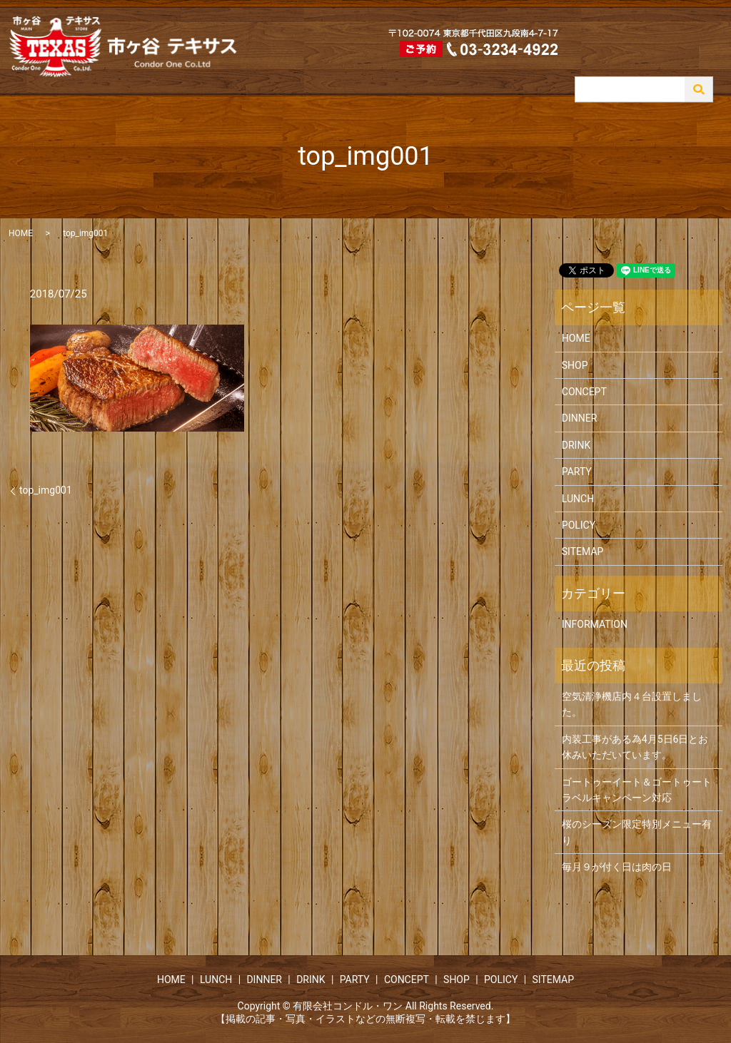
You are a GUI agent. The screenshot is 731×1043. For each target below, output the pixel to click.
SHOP (702, 73)
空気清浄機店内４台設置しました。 (632, 704)
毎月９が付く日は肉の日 (617, 866)
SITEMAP (583, 551)
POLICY (578, 525)
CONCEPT (654, 73)
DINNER (518, 73)
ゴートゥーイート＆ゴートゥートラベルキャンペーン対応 (637, 789)
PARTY (606, 73)
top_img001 (45, 490)
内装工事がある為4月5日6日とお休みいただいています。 (635, 746)
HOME (429, 73)
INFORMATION (594, 624)
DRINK (563, 73)
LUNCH (473, 73)
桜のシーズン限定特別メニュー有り (637, 831)
